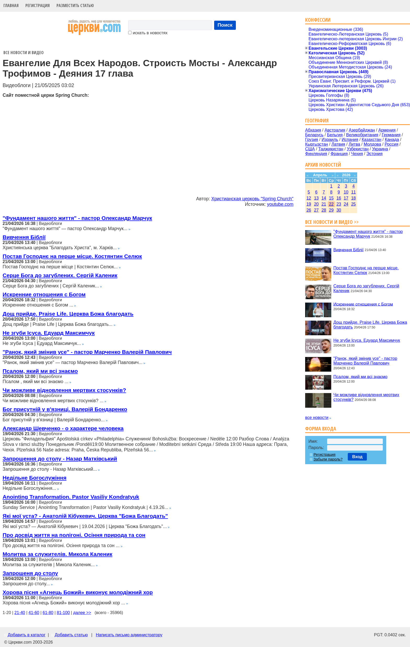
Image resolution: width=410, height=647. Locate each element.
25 (353, 204)
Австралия (334, 130)
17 (346, 198)
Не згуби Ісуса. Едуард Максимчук (49, 333)
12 (308, 198)
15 (331, 198)
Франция (339, 153)
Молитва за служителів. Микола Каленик (57, 554)
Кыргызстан (316, 144)
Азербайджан (362, 130)
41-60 (34, 612)
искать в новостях (147, 33)
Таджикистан (330, 149)
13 (316, 198)
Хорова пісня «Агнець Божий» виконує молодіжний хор (78, 592)
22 (331, 204)
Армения (387, 130)
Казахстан (371, 139)
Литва (354, 144)
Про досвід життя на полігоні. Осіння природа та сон (74, 535)
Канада (392, 139)
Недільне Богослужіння (34, 478)
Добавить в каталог (26, 635)
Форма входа (320, 428)
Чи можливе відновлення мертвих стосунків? (64, 390)
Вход (357, 457)
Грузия (311, 139)
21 (323, 204)
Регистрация (37, 5)
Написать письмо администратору (129, 635)
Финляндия (316, 153)
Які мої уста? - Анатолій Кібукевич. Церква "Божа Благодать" (85, 516)
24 (346, 204)
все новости (316, 417)
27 (316, 210)
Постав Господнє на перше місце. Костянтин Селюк (72, 256)
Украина (380, 149)
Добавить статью (71, 635)
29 (331, 210)
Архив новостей (323, 164)
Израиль (330, 139)
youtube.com (280, 204)
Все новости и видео (23, 52)
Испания (349, 139)
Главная (11, 5)
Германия (391, 135)
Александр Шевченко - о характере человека (63, 428)
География (317, 120)
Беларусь (314, 135)
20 (316, 204)
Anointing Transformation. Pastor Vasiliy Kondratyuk (71, 497)
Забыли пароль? (328, 459)
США (310, 149)
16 (339, 198)
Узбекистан (357, 149)
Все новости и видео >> (332, 221)
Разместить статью (75, 5)
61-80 (48, 612)
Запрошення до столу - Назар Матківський (60, 459)
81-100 (63, 612)
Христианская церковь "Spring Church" (252, 198)
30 (339, 210)
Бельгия (335, 135)
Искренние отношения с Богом (44, 294)
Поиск (225, 25)
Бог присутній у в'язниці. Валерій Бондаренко (65, 409)
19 (308, 204)
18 (353, 198)
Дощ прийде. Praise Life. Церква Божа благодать (68, 314)
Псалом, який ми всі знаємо (40, 371)
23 (339, 204)
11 (353, 192)
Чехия (357, 153)
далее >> (82, 612)
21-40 (19, 612)
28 (323, 210)
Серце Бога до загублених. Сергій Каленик (60, 275)
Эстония (374, 153)
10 (346, 192)
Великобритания (362, 135)
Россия (391, 144)
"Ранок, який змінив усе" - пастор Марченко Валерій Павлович (87, 352)
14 (323, 198)
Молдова (372, 144)
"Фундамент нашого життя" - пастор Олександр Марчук (77, 218)
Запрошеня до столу (30, 573)
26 (308, 210)
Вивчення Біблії (24, 237)
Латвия (338, 144)
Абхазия (313, 130)
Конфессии (318, 19)
